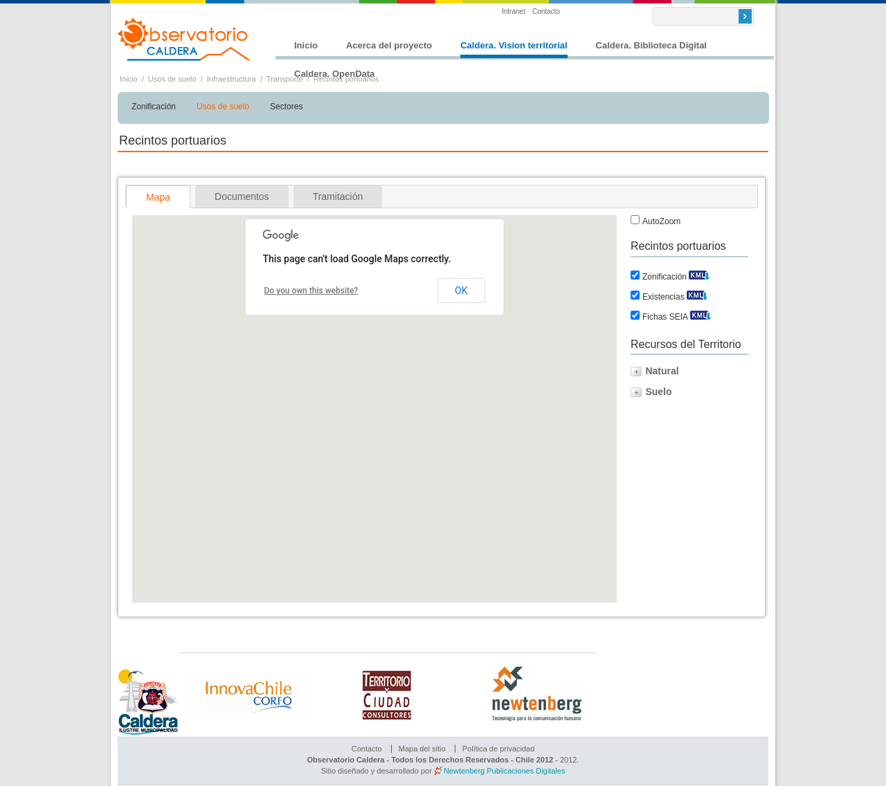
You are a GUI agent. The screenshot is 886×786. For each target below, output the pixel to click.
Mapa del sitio (422, 748)
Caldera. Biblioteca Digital (651, 45)
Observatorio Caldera (184, 39)
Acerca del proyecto (389, 45)
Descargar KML (699, 273)
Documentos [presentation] (242, 196)
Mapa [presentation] (158, 197)
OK (461, 290)
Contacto (546, 11)
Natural (661, 370)
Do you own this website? (311, 290)
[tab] (158, 196)
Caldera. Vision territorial (513, 45)
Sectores (286, 106)
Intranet (513, 11)
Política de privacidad (498, 748)
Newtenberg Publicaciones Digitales (504, 771)
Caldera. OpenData (334, 73)
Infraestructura (231, 79)
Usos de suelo (172, 79)
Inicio (306, 45)
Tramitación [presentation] (338, 196)
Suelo (658, 391)
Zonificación (154, 106)
